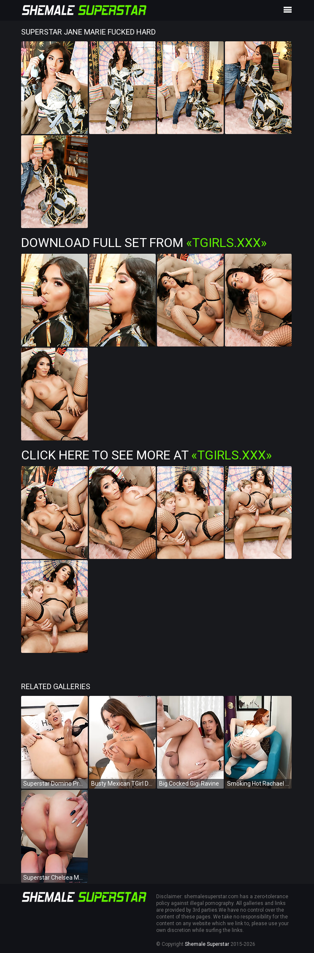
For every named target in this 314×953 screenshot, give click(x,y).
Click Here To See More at (146, 455)
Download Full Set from (144, 242)
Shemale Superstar (207, 944)
